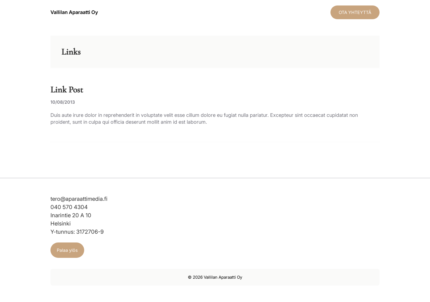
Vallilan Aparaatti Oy (74, 12)
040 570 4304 (69, 207)
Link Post (66, 89)
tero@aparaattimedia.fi (79, 199)
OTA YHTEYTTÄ (355, 12)
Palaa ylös (67, 250)
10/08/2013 (62, 102)
